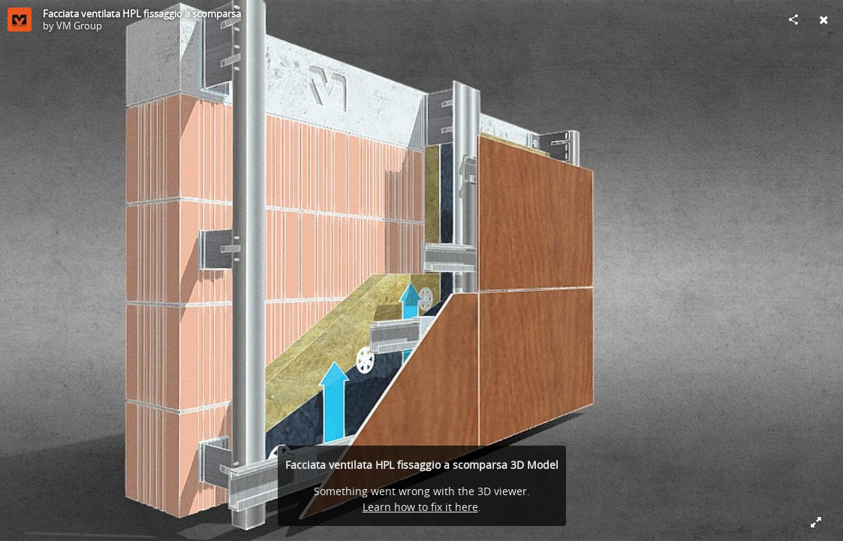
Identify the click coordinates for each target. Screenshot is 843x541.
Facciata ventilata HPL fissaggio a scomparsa (142, 13)
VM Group (79, 25)
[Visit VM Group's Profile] (20, 20)
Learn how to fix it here (420, 507)
